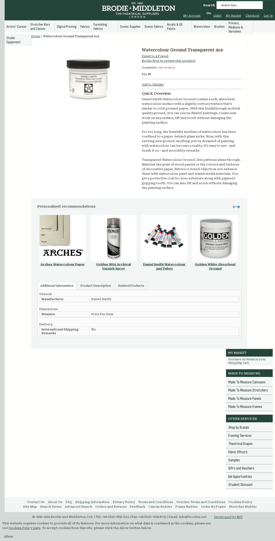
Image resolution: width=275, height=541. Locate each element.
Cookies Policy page (24, 528)
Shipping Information (92, 502)
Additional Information (56, 285)
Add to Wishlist (153, 84)
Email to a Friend (155, 56)
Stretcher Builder (243, 506)
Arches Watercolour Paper (62, 264)
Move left (238, 207)
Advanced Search (78, 506)
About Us (55, 502)
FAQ (69, 502)
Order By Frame (213, 506)
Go (208, 13)
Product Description (95, 285)
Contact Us (36, 502)
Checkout (252, 15)
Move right (234, 207)
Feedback (137, 506)
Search (209, 5)
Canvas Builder (160, 506)
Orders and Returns (111, 506)
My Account (192, 15)
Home (35, 36)
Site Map (30, 506)
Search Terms (50, 506)
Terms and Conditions (155, 502)
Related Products (131, 285)
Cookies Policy (240, 502)
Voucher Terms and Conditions (200, 502)
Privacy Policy (124, 502)
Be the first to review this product (169, 60)
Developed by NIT (228, 517)
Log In (268, 15)
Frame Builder (186, 506)
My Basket (233, 15)
